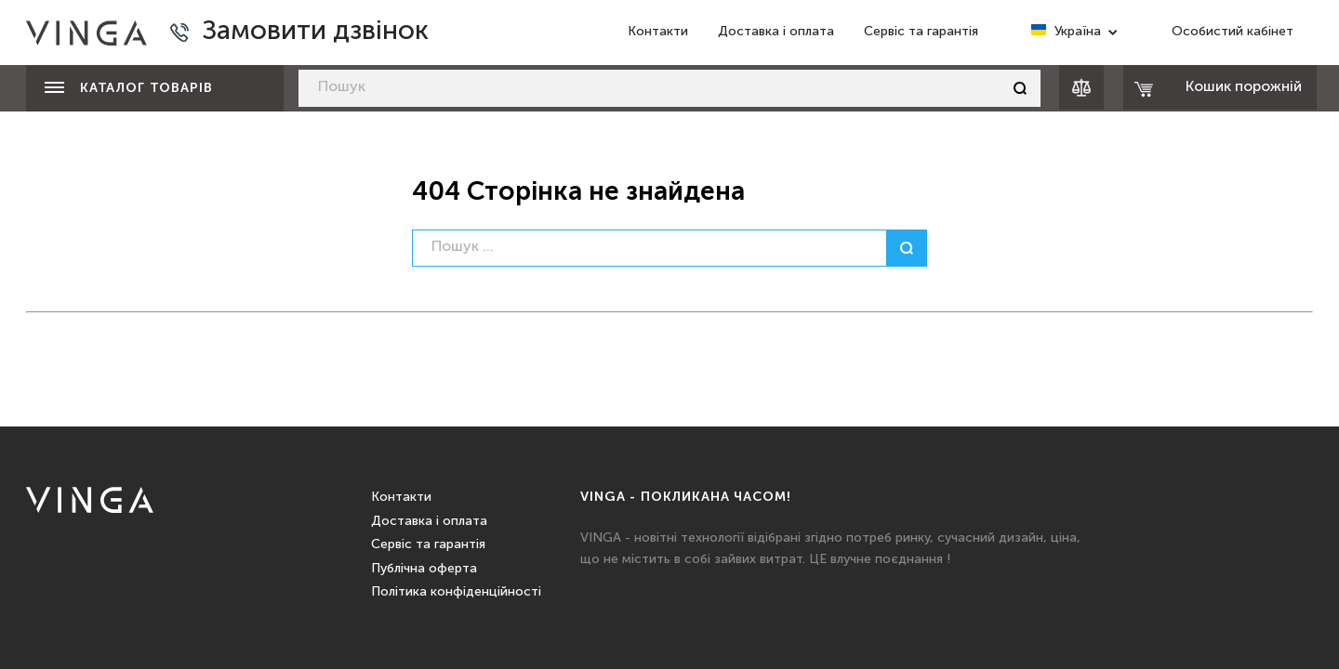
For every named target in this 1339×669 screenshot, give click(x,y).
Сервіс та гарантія (921, 31)
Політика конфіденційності (456, 591)
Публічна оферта (424, 568)
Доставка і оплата (776, 31)
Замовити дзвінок (315, 32)
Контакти (658, 31)
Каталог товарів (128, 88)
